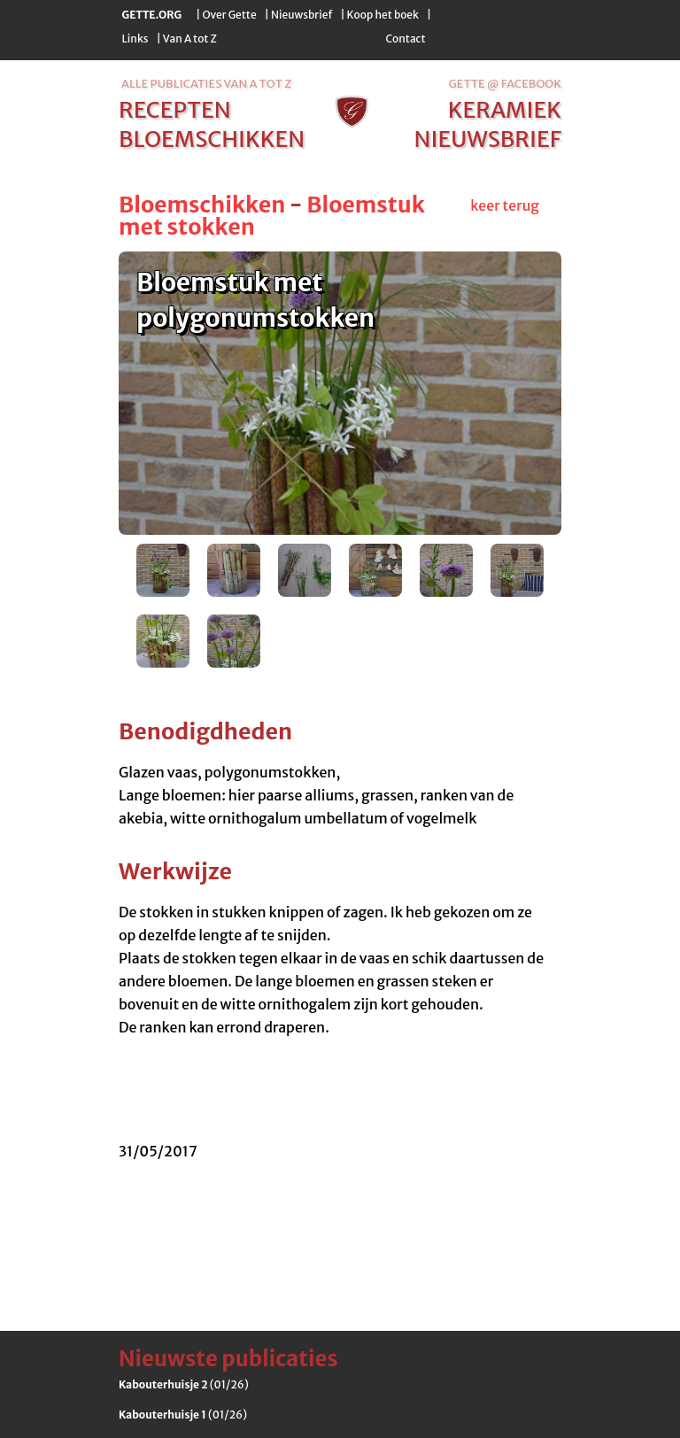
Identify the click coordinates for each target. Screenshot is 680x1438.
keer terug (504, 205)
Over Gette (229, 14)
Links (135, 38)
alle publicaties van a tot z (206, 83)
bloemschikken (212, 139)
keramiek (504, 110)
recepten (175, 110)
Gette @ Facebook (505, 83)
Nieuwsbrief (301, 14)
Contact (405, 38)
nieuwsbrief (487, 139)
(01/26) (184, 1384)
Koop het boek (383, 14)
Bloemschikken (202, 204)
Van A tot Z (190, 38)
